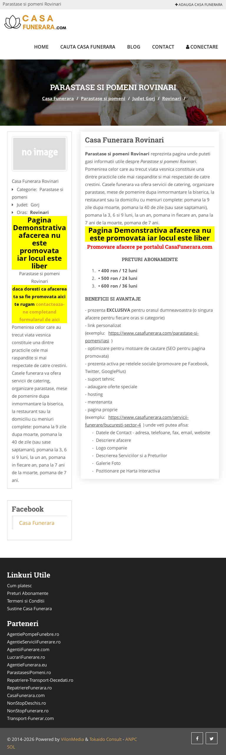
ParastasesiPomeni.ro (29, 672)
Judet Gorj (143, 98)
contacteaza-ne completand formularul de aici (42, 311)
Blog (133, 47)
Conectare (202, 47)
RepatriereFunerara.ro (29, 688)
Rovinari (171, 98)
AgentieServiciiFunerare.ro (34, 642)
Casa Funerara (58, 98)
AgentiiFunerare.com (28, 649)
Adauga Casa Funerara (198, 4)
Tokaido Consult (105, 739)
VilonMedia (72, 739)
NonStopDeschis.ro (26, 703)
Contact (163, 47)
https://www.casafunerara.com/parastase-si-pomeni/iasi (142, 337)
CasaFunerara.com (26, 695)
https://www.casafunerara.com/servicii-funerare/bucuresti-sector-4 (137, 421)
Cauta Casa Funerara (87, 47)
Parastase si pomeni (103, 98)
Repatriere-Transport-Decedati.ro (40, 680)
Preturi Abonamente (27, 593)
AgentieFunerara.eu (27, 665)
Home (41, 47)
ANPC (131, 739)
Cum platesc (19, 585)
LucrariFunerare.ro (26, 657)
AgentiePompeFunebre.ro (33, 634)
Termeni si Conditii (25, 601)
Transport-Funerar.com (30, 718)
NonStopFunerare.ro (28, 710)
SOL (11, 747)
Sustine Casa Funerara (29, 608)
